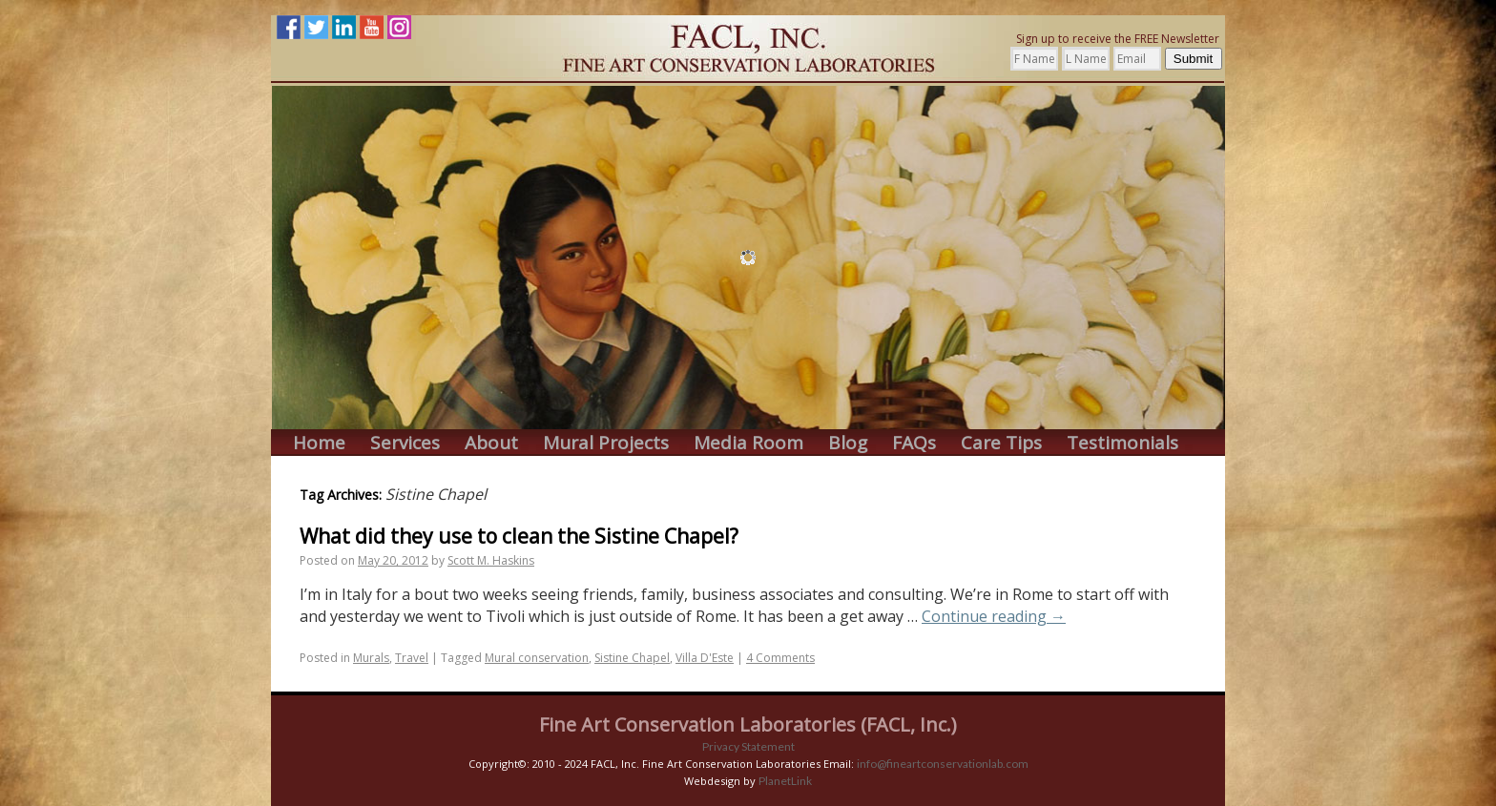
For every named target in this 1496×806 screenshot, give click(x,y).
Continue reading (994, 616)
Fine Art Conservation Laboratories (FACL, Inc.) (748, 724)
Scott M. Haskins (490, 560)
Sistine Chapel (632, 658)
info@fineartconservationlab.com (942, 763)
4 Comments (780, 658)
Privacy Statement (748, 746)
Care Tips (1001, 443)
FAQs (914, 443)
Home (319, 443)
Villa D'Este (704, 658)
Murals (371, 658)
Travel (411, 658)
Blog (847, 443)
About (491, 443)
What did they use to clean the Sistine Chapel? (519, 536)
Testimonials (1122, 443)
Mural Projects (606, 443)
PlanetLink (785, 781)
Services (405, 443)
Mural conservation (537, 658)
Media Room (748, 443)
